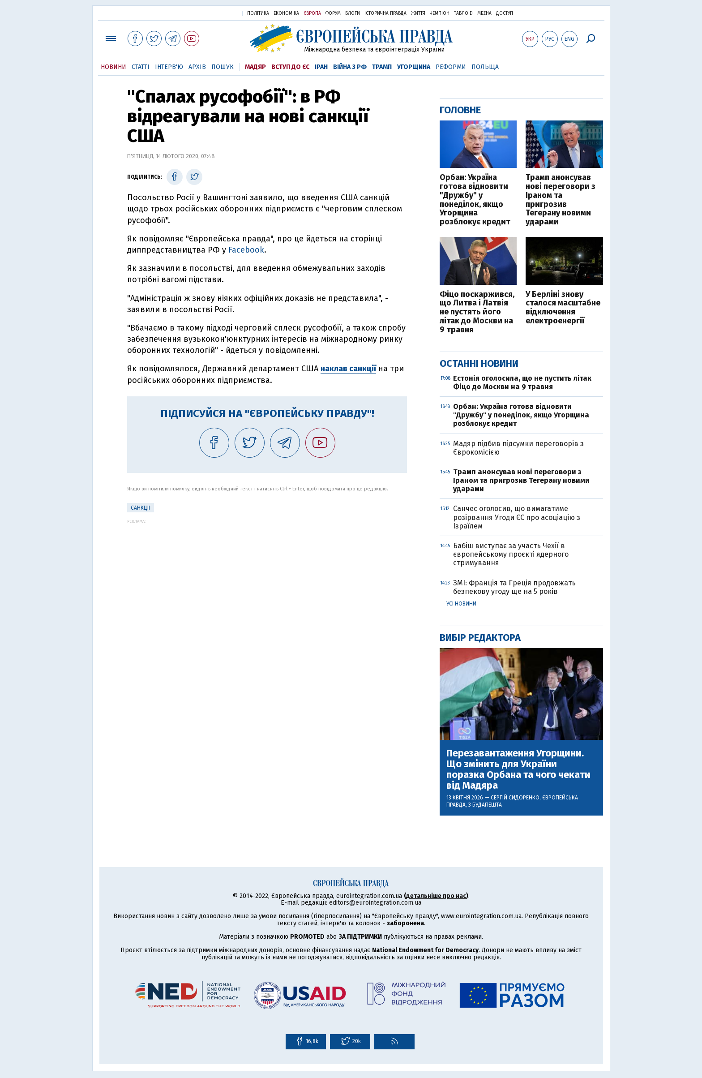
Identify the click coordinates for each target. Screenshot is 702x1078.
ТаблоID (463, 13)
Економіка (286, 13)
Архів (197, 67)
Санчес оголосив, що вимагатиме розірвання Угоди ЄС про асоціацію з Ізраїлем (516, 517)
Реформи (451, 67)
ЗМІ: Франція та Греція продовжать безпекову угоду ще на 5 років (514, 587)
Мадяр (255, 67)
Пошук (222, 67)
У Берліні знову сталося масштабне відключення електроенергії (563, 308)
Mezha (484, 13)
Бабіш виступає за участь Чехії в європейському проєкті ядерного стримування (511, 554)
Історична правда (385, 13)
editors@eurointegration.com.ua (375, 902)
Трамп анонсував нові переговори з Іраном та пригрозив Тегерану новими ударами (560, 200)
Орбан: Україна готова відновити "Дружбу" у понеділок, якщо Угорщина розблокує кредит (475, 200)
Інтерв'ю (169, 67)
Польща (485, 67)
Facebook (246, 250)
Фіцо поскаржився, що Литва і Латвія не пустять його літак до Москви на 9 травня (477, 312)
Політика (258, 13)
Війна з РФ (350, 67)
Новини (113, 67)
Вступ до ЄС (290, 67)
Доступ (504, 13)
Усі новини (461, 604)
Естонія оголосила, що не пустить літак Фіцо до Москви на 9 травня (522, 382)
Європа (312, 13)
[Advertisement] (267, 586)
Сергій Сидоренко (515, 798)
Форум (333, 13)
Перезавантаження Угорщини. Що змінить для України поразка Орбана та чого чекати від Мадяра (518, 769)
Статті (141, 67)
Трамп (382, 67)
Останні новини (479, 363)
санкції (140, 508)
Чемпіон (439, 13)
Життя (418, 13)
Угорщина (413, 67)
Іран (321, 67)
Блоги (352, 13)
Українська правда (213, 12)
